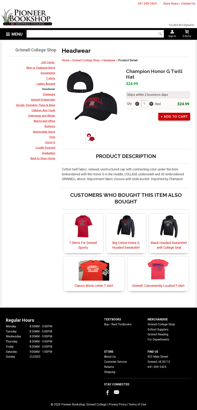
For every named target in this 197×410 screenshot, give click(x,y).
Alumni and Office (44, 121)
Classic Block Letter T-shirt (94, 273)
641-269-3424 (147, 3)
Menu (17, 34)
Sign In (172, 36)
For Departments (158, 339)
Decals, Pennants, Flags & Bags (35, 105)
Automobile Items (44, 131)
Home (66, 60)
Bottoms (49, 126)
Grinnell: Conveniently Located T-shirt (158, 273)
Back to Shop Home (42, 158)
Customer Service (115, 361)
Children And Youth (43, 110)
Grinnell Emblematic (43, 99)
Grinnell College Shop (86, 60)
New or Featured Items (40, 67)
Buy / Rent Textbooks (118, 324)
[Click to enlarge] (91, 138)
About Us (110, 356)
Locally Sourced (45, 147)
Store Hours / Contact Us (179, 3)
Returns (109, 367)
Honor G (50, 142)
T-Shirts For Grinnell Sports (83, 232)
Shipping (109, 372)
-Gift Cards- (48, 62)
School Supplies (158, 329)
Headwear (48, 89)
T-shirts (50, 78)
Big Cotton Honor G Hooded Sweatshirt (126, 232)
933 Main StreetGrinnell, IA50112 (159, 359)
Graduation (48, 153)
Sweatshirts (48, 73)
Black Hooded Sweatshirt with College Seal (169, 232)
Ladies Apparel (45, 83)
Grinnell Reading (158, 334)
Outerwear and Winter (41, 115)
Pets (52, 137)
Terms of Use (137, 404)
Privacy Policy (118, 404)
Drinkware (49, 94)
